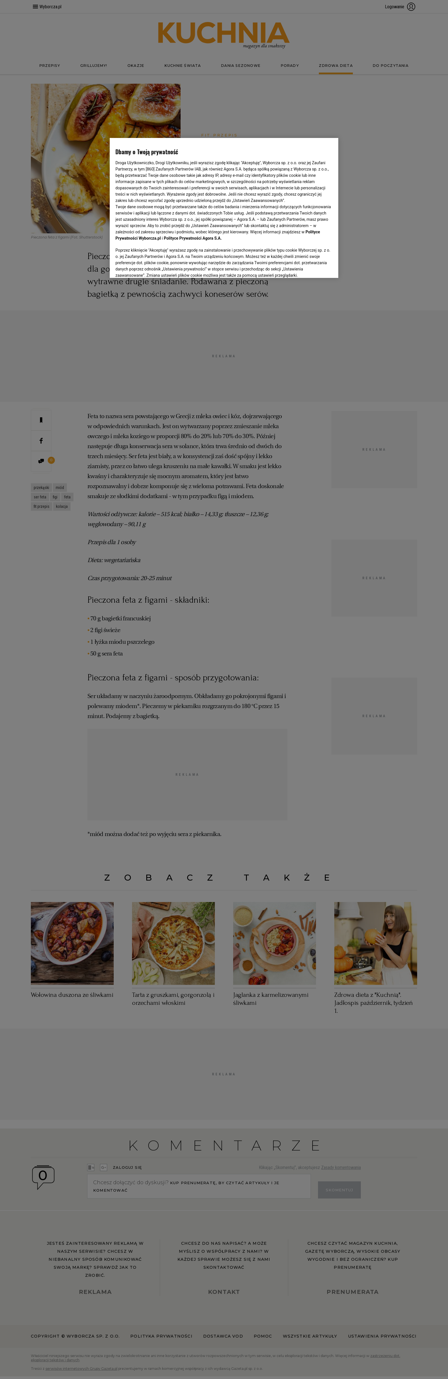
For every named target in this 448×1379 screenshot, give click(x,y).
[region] (224, 207)
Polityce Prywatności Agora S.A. (193, 238)
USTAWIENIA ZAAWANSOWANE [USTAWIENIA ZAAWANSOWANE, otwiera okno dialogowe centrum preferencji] (153, 266)
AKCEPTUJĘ (313, 266)
